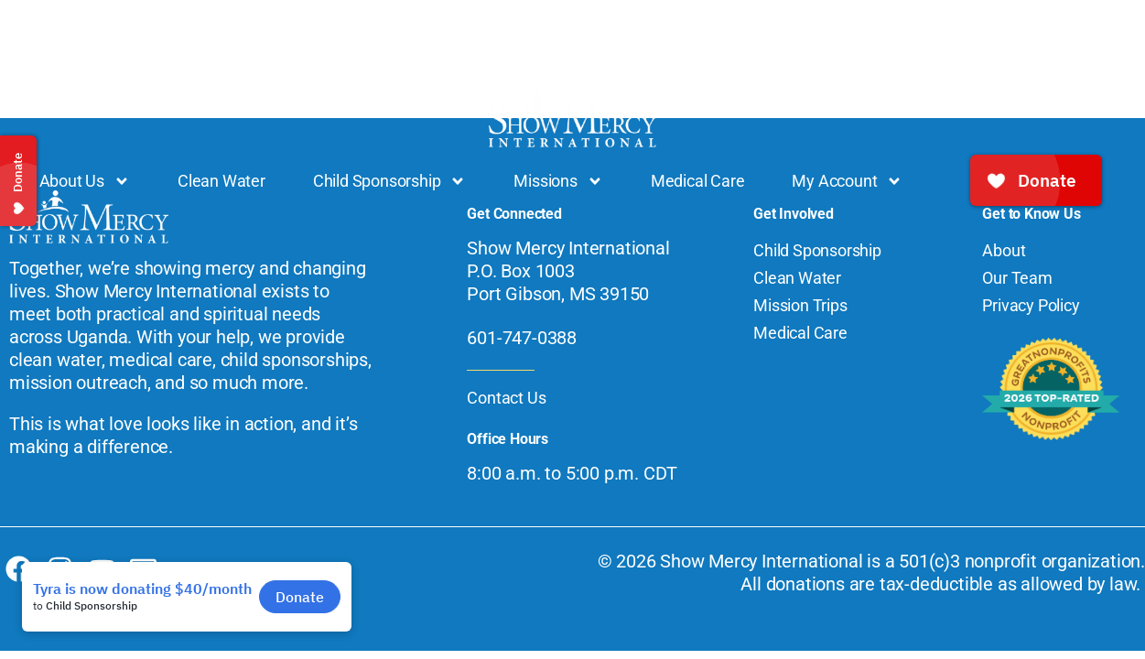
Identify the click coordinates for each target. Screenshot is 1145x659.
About (1003, 250)
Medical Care (698, 180)
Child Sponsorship (390, 181)
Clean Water (221, 180)
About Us (84, 181)
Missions (557, 181)
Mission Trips (800, 305)
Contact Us (506, 397)
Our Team (1017, 277)
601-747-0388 (522, 338)
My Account (847, 181)
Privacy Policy (1030, 305)
